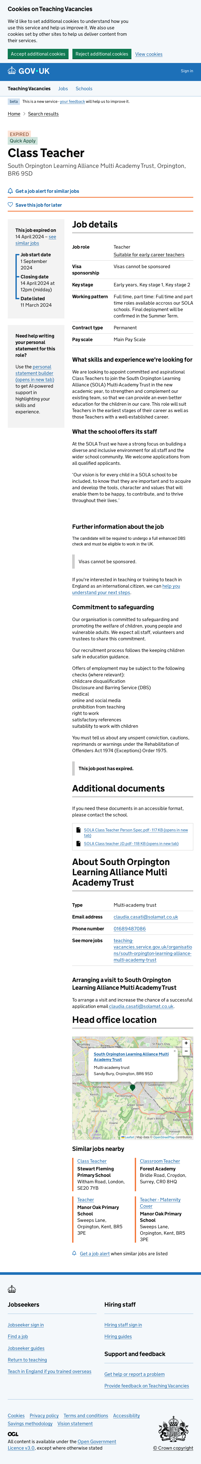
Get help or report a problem (134, 1374)
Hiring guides (118, 1336)
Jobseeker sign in (26, 1325)
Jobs (63, 89)
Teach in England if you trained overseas (49, 1371)
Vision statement (75, 1423)
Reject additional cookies (102, 54)
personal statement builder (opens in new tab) (34, 373)
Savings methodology (30, 1423)
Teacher (85, 1200)
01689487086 (130, 929)
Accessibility (126, 1415)
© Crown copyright (173, 1448)
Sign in (187, 70)
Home (14, 114)
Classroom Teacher (160, 1161)
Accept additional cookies (38, 54)
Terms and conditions (86, 1415)
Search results (43, 114)
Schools (84, 89)
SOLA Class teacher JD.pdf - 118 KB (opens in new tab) (131, 843)
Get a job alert (95, 1254)
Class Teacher (92, 1161)
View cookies (149, 54)
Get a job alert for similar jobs (47, 191)
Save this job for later (38, 205)
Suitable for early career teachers (149, 255)
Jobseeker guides (26, 1348)
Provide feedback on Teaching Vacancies (146, 1386)
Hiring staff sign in (123, 1325)
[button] (133, 1088)
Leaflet (127, 1137)
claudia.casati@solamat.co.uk (146, 917)
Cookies (16, 1415)
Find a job (18, 1336)
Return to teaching (27, 1360)
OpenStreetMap (164, 1137)
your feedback (72, 101)
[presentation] (132, 1088)
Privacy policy (44, 1415)
